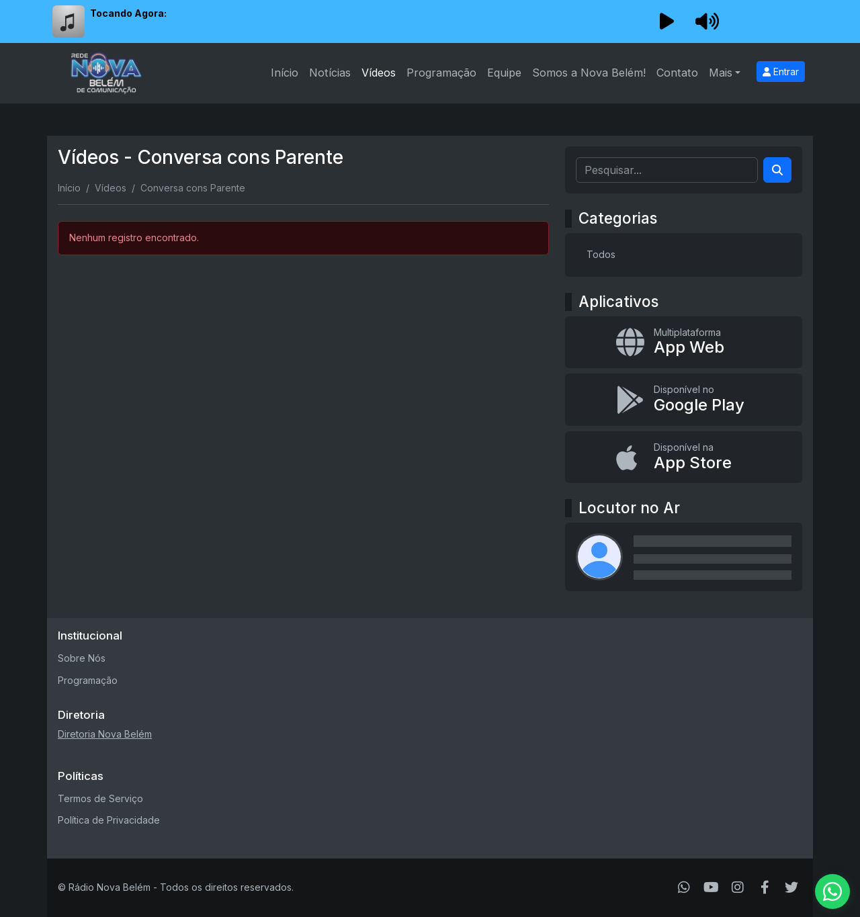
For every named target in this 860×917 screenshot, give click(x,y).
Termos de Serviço (100, 798)
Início (284, 72)
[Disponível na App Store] (683, 457)
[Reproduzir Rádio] (666, 21)
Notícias (330, 72)
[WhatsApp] (684, 887)
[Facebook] (765, 887)
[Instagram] (738, 887)
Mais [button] (720, 72)
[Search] (777, 170)
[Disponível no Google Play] (683, 400)
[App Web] (683, 342)
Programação (441, 72)
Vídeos (378, 72)
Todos (601, 254)
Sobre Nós (81, 658)
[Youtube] (711, 887)
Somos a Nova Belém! (589, 72)
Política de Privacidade (109, 820)
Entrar (781, 71)
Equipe (504, 72)
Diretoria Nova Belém (105, 734)
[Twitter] (791, 887)
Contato (677, 72)
